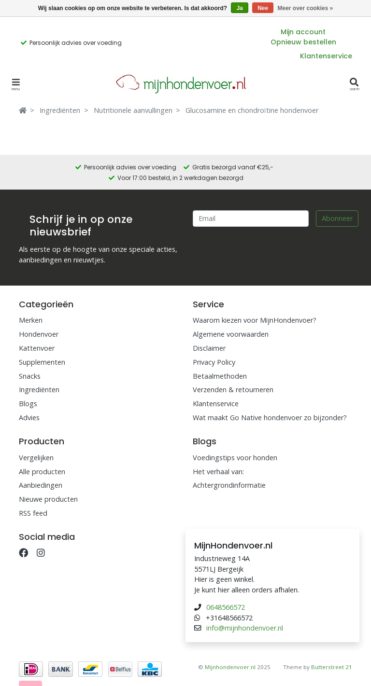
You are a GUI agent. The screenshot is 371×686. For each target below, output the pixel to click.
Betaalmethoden (220, 376)
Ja (239, 8)
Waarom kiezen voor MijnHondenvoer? (254, 320)
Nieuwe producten (48, 499)
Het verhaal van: (218, 471)
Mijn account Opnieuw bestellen (303, 37)
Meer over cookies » (305, 8)
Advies (29, 417)
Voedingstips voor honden (235, 457)
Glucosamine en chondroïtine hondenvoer (252, 110)
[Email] (251, 218)
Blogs (28, 403)
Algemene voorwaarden (231, 334)
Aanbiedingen (40, 485)
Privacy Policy (214, 362)
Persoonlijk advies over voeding (75, 43)
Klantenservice (326, 56)
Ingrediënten (60, 110)
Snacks (30, 376)
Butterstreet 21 (331, 667)
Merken (31, 320)
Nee (262, 8)
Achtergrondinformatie (229, 485)
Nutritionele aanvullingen (133, 110)
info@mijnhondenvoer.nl (244, 627)
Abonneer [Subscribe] (337, 218)
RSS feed (33, 513)
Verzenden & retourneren (233, 389)
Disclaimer (209, 348)
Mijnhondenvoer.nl (230, 667)
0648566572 (225, 607)
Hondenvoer (38, 334)
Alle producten (42, 471)
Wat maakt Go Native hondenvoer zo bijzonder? (270, 417)
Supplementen (42, 362)
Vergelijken (36, 457)
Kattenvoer (37, 348)
